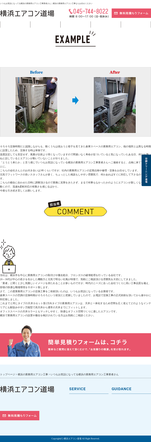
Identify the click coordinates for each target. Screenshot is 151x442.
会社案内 (117, 404)
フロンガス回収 (75, 24)
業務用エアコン (45, 24)
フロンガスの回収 (80, 425)
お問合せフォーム (122, 425)
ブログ (136, 24)
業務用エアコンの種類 (82, 398)
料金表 (73, 409)
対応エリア (118, 414)
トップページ (15, 24)
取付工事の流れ (78, 419)
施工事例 (74, 414)
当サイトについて (105, 24)
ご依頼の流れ (120, 419)
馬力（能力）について (82, 404)
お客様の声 (118, 409)
